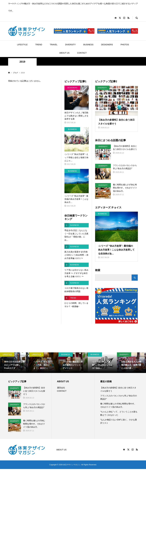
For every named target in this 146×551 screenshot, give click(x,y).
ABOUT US (64, 53)
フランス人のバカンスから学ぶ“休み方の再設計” (118, 397)
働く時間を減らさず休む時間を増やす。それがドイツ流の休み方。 (118, 405)
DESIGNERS (107, 44)
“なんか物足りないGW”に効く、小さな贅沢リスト (118, 421)
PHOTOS (125, 44)
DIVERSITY (70, 44)
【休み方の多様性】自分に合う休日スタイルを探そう (118, 389)
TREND (38, 44)
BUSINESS (88, 44)
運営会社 (61, 388)
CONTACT (82, 53)
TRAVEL (53, 44)
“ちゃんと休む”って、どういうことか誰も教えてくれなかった (118, 413)
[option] (14, 362)
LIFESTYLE (22, 44)
